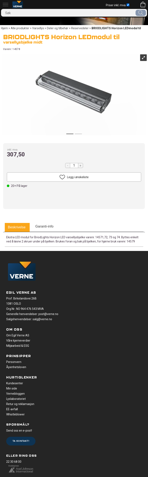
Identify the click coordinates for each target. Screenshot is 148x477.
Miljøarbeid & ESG (17, 345)
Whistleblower (15, 414)
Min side (11, 388)
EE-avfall (12, 409)
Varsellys (38, 28)
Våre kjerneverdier (18, 340)
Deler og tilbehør (57, 28)
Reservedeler (80, 28)
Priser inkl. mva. (117, 5)
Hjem (4, 28)
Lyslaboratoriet (16, 398)
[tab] (17, 227)
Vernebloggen (15, 393)
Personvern (13, 362)
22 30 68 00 (13, 461)
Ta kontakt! (20, 441)
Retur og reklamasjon (20, 404)
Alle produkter (20, 28)
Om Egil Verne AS (17, 335)
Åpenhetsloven (16, 367)
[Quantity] (74, 165)
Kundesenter (14, 383)
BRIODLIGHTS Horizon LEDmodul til (116, 28)
